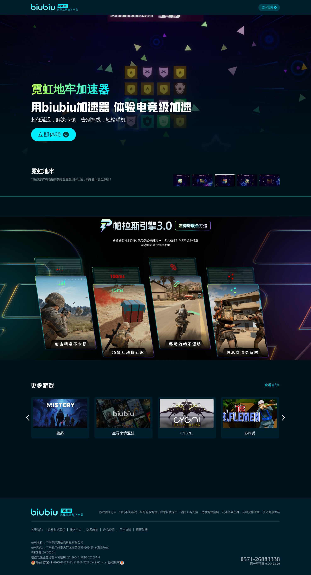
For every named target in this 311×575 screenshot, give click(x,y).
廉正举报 (142, 529)
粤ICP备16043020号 (43, 552)
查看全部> (272, 385)
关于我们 (37, 529)
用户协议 (125, 529)
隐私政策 (92, 529)
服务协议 (75, 529)
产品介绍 (109, 529)
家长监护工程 (56, 529)
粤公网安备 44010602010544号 (52, 563)
